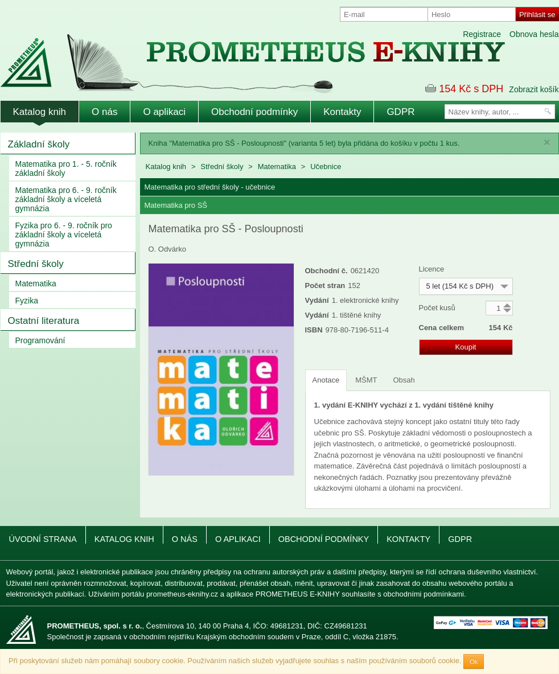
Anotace (326, 380)
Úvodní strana (43, 539)
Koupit (465, 347)
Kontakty (342, 111)
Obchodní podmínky (254, 111)
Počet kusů (437, 307)
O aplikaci (164, 111)
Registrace (482, 34)
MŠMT (366, 380)
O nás (104, 111)
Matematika (35, 283)
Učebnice (325, 166)
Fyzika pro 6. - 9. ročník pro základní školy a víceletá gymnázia (63, 234)
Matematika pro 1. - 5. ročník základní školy (66, 168)
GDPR (400, 111)
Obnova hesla (533, 34)
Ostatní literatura (44, 320)
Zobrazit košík (533, 89)
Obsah (403, 380)
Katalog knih (40, 111)
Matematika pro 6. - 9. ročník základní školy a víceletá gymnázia (66, 199)
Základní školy (39, 144)
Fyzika (26, 300)
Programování (40, 340)
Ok (474, 661)
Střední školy (36, 263)
